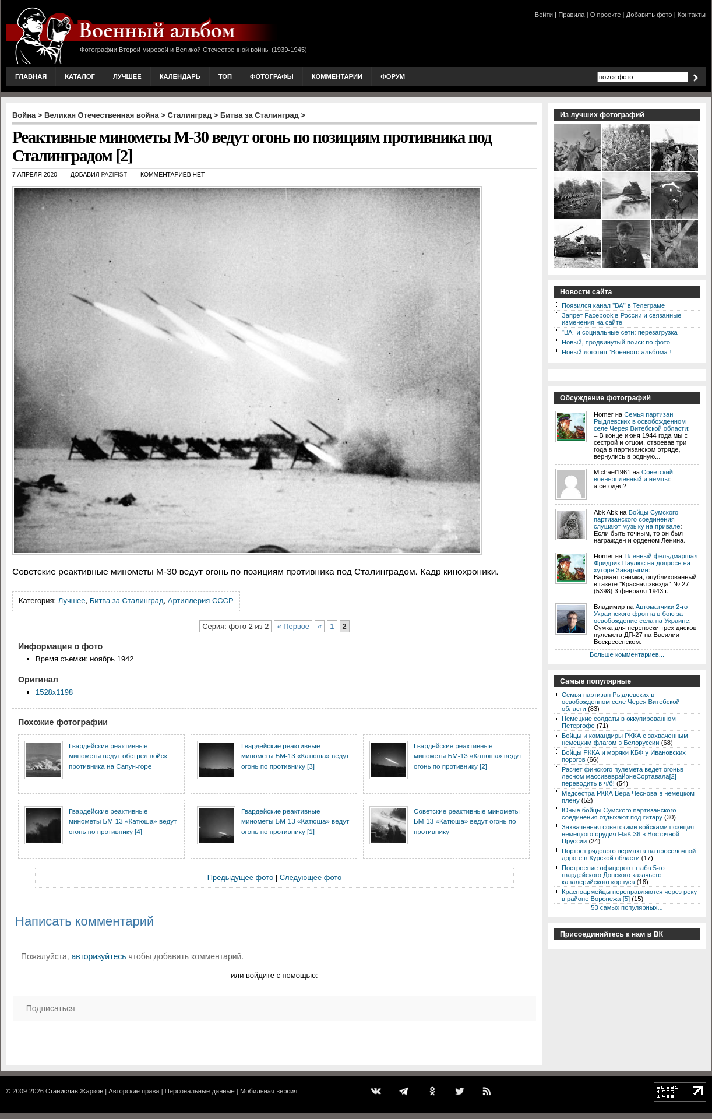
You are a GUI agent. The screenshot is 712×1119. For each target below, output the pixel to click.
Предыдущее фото (240, 877)
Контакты (692, 14)
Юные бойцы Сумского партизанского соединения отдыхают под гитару (619, 814)
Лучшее (127, 76)
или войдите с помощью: (274, 975)
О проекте (605, 14)
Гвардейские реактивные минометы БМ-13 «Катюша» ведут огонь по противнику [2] (467, 756)
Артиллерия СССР (201, 600)
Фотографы (272, 76)
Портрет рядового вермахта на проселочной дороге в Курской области (629, 854)
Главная (31, 76)
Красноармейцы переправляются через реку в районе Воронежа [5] (629, 895)
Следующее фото (311, 877)
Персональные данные (200, 1091)
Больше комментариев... (627, 654)
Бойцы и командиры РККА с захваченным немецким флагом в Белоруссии (625, 739)
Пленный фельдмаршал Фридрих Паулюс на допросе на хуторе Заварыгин (646, 563)
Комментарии (337, 76)
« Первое (293, 626)
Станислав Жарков (74, 1091)
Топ (225, 76)
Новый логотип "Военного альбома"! (617, 352)
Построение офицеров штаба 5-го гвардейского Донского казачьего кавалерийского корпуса (613, 874)
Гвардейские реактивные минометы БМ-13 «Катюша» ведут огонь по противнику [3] (295, 756)
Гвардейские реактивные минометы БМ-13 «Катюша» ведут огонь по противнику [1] (295, 821)
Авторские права (133, 1091)
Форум (392, 76)
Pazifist (114, 174)
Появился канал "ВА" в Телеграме (613, 305)
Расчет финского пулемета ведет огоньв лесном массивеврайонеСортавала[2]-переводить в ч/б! (622, 776)
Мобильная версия (268, 1091)
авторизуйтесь (99, 956)
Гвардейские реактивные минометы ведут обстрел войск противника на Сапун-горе (118, 756)
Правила (571, 14)
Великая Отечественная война (101, 115)
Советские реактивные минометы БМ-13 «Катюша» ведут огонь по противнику (467, 821)
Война (24, 115)
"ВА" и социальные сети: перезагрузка (620, 332)
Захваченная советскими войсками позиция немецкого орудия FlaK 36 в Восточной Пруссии (628, 834)
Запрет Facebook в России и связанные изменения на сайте (621, 319)
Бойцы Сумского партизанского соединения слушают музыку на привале (637, 519)
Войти (544, 14)
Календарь (180, 76)
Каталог (80, 76)
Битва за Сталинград (259, 115)
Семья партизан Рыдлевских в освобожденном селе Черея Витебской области (641, 421)
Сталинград (190, 115)
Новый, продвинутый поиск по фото (616, 342)
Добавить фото (649, 14)
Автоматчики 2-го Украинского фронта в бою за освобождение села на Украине (641, 613)
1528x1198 (54, 692)
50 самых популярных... (626, 907)
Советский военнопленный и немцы (633, 476)
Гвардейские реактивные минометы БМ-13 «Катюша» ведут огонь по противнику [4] (123, 821)
